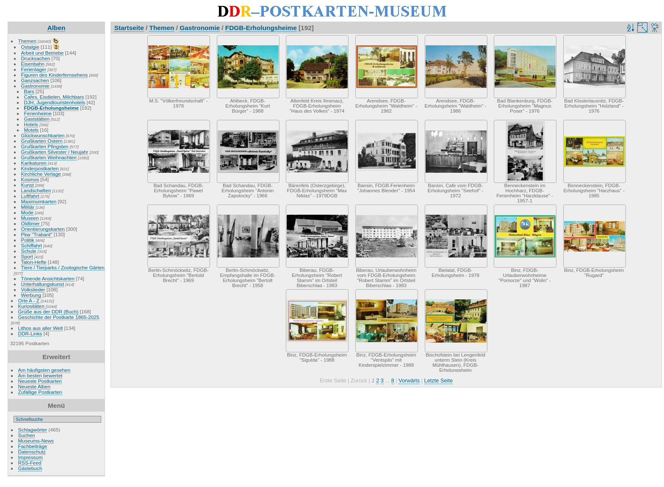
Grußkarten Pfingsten (45, 146)
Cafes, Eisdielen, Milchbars (54, 97)
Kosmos (30, 179)
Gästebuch (30, 468)
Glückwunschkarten (43, 135)
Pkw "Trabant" (37, 234)
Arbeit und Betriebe (42, 52)
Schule (28, 251)
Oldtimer (31, 223)
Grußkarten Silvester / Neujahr (55, 152)
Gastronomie (35, 86)
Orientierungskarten (43, 229)
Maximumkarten (39, 201)
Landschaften (36, 190)
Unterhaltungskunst (42, 284)
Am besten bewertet (40, 375)
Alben (56, 27)
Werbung (31, 295)
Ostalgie (30, 47)
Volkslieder (33, 289)
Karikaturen (34, 163)
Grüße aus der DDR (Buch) (48, 311)
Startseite (129, 27)
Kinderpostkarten (40, 168)
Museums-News (36, 440)
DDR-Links (30, 333)
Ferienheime (38, 113)
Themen (27, 41)
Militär (27, 207)
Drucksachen (35, 58)
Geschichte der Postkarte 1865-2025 (59, 317)
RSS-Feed (30, 462)
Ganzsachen (35, 80)
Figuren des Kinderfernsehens (54, 74)
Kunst (27, 185)
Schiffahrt (31, 245)
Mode (27, 212)
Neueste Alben (34, 386)
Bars (29, 91)
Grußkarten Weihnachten (49, 157)
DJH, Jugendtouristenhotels (55, 102)
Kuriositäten (32, 306)
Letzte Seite (438, 380)
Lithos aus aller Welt (40, 328)
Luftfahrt (30, 196)
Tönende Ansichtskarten (48, 278)
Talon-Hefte (34, 262)
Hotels (31, 124)
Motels (31, 130)
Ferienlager (34, 69)
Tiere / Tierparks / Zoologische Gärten (63, 267)
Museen (30, 218)
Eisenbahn (33, 63)
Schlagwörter (32, 429)
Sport (27, 256)
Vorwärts (409, 380)
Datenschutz (32, 451)
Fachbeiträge (32, 446)
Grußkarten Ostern (42, 141)
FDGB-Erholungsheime (51, 108)
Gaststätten (37, 119)
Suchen (26, 435)
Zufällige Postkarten (40, 392)
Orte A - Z (28, 300)
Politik (27, 240)
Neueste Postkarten (40, 381)
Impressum (30, 457)
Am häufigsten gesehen (44, 370)
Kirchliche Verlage (41, 174)
